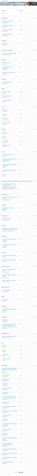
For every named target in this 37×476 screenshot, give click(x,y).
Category (10, 10)
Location (27, 10)
